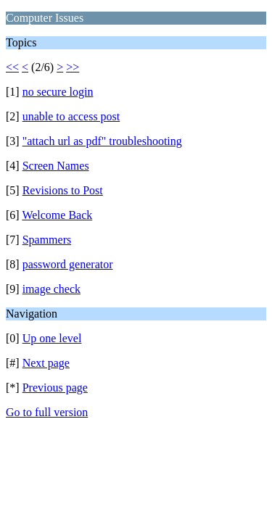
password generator (67, 264)
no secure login (58, 92)
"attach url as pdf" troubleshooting (102, 141)
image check (51, 289)
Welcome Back (57, 215)
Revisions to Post (62, 190)
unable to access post (71, 116)
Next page (46, 363)
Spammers (47, 239)
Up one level (52, 338)
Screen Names (55, 166)
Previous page (55, 387)
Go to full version (47, 412)
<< (12, 67)
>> (72, 67)
